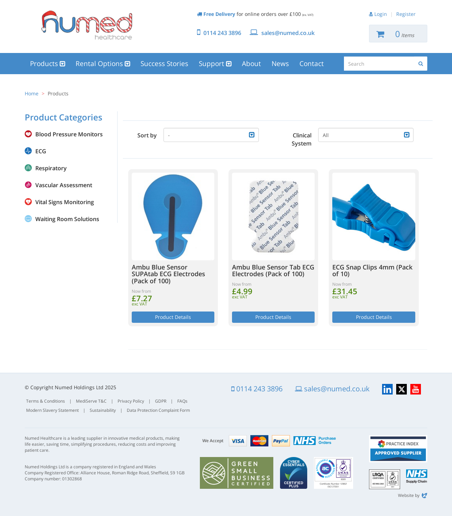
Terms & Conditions (45, 401)
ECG (40, 151)
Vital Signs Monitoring (64, 202)
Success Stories (164, 63)
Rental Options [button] (103, 63)
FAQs (182, 401)
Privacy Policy (131, 401)
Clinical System (301, 139)
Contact (311, 63)
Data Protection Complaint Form (158, 410)
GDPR (160, 401)
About (251, 63)
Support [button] (215, 63)
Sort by (147, 135)
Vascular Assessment (63, 185)
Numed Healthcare (86, 25)
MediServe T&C (91, 401)
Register (406, 14)
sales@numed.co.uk (288, 33)
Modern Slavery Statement (52, 410)
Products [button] (47, 63)
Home (31, 93)
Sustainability (103, 410)
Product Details (173, 317)
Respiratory (51, 168)
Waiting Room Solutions (67, 219)
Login (380, 14)
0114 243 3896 (222, 33)
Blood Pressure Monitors (69, 134)
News (280, 63)
